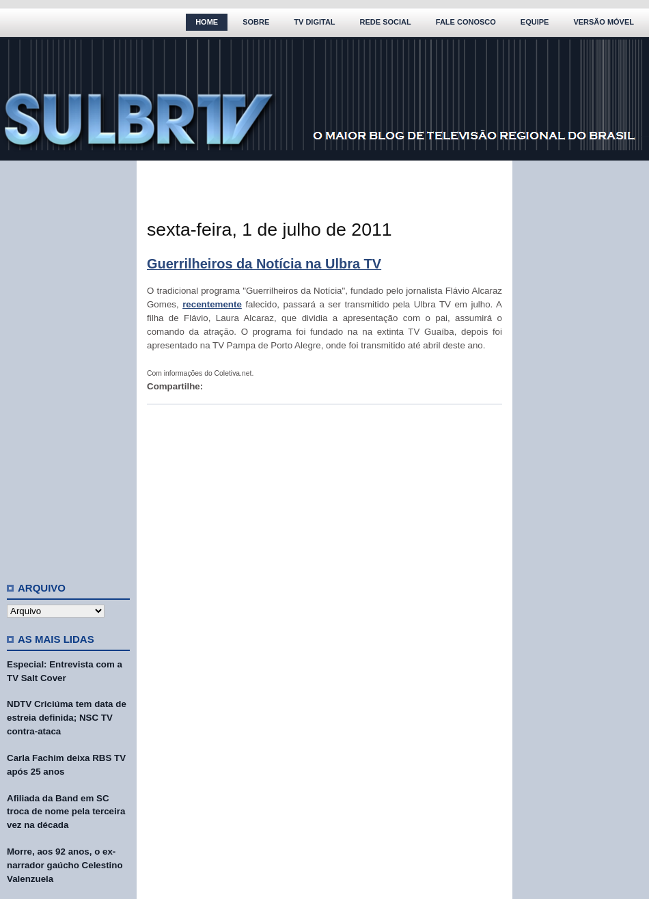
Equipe (535, 22)
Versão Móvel (603, 22)
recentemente (212, 304)
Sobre (256, 22)
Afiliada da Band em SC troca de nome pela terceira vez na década (66, 812)
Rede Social (385, 22)
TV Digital (314, 22)
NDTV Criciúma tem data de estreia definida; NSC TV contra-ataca (66, 717)
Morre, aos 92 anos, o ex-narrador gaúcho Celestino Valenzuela (65, 865)
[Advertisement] (68, 365)
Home (206, 22)
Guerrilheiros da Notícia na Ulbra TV (264, 263)
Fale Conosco (466, 22)
